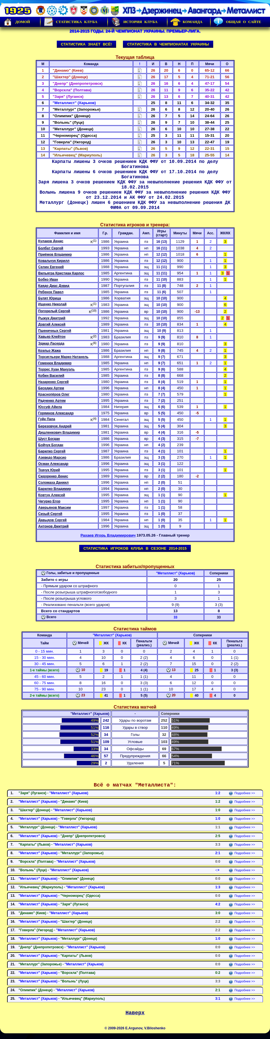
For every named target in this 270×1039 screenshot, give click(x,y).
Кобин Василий (51, 376)
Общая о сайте (237, 22)
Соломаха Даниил (53, 483)
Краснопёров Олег (54, 394)
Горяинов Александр (56, 413)
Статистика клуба (70, 22)
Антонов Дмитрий (53, 526)
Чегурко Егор (49, 501)
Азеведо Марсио (52, 458)
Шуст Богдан (49, 439)
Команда (186, 22)
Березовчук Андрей (55, 426)
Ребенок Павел (51, 292)
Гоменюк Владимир (55, 363)
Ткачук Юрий (49, 470)
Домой (16, 22)
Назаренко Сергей (53, 382)
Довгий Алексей (52, 324)
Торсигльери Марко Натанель (63, 357)
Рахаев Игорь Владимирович (107, 535)
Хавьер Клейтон (52, 337)
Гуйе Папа (46, 419)
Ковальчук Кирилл (54, 261)
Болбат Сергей (50, 248)
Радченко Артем (52, 401)
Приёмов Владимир (55, 254)
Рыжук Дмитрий (52, 318)
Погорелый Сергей (54, 311)
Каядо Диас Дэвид (54, 286)
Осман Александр (53, 464)
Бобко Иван (48, 280)
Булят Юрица (49, 298)
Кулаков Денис (51, 241)
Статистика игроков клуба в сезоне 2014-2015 (135, 548)
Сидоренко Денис (53, 476)
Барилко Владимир (54, 489)
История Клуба (134, 22)
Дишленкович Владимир (59, 432)
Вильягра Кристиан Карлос (61, 273)
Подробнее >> (242, 793)
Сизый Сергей (50, 514)
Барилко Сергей (52, 451)
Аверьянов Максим (54, 508)
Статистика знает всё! (86, 44)
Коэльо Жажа (49, 351)
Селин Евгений (51, 267)
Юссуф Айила (50, 407)
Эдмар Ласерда (51, 343)
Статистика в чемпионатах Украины (168, 44)
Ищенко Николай (52, 304)
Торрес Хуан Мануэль (56, 369)
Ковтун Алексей (51, 495)
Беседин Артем (51, 388)
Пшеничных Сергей (54, 331)
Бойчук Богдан (50, 445)
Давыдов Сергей (52, 520)
